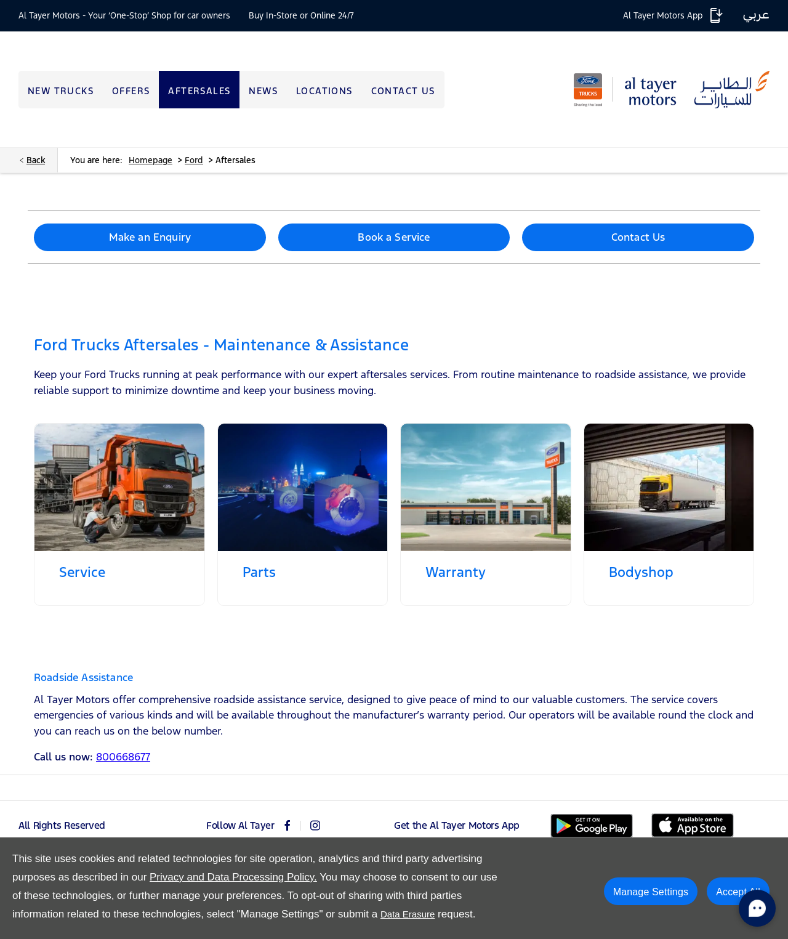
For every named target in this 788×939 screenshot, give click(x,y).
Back (35, 160)
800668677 (123, 757)
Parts (259, 572)
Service (82, 572)
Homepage (150, 160)
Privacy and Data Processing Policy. (233, 877)
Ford (194, 160)
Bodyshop (641, 572)
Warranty (455, 572)
